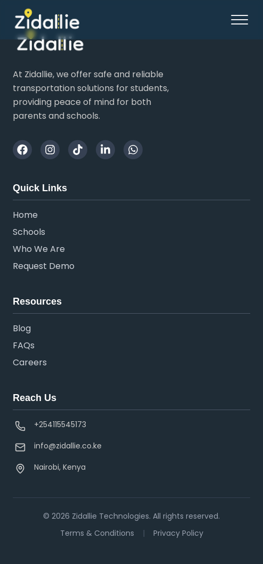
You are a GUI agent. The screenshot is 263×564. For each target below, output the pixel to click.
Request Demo (44, 266)
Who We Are (39, 249)
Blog (22, 328)
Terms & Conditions (97, 533)
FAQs (24, 345)
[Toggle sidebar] (239, 19)
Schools (29, 232)
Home (25, 215)
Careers (30, 362)
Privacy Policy (178, 533)
